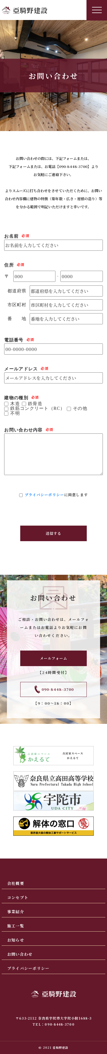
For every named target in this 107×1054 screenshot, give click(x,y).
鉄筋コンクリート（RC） (37, 408)
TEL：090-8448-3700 (53, 1024)
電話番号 (13, 340)
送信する (53, 533)
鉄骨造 (35, 403)
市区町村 (17, 305)
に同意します (56, 494)
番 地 (17, 319)
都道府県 (17, 291)
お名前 (11, 236)
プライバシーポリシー (44, 494)
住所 (9, 265)
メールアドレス (21, 369)
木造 (15, 403)
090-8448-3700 (73, 166)
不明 (15, 413)
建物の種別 (16, 397)
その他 (80, 408)
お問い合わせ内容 (23, 430)
